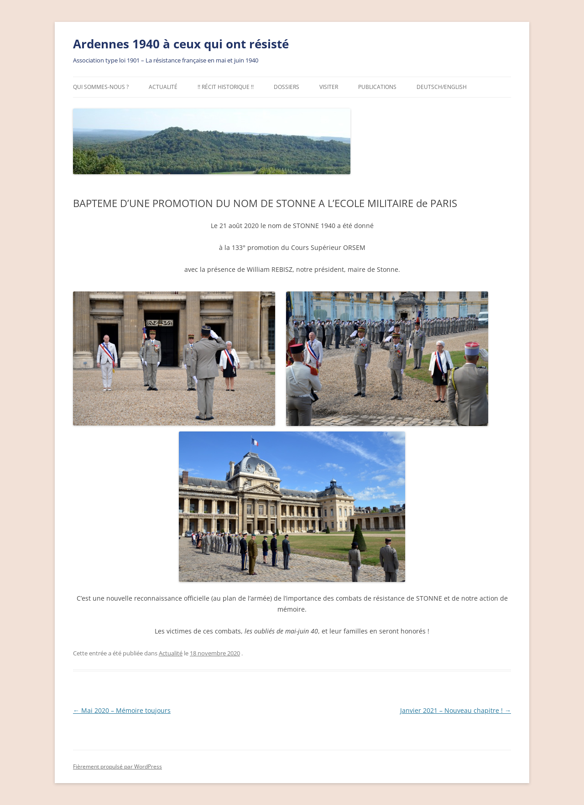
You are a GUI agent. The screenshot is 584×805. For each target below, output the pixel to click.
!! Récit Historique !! (226, 87)
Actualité (163, 87)
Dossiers (286, 87)
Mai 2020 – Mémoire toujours (122, 710)
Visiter (328, 87)
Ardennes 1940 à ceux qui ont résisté (181, 44)
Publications (377, 87)
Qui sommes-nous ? (101, 87)
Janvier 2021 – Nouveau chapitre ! (455, 710)
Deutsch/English (442, 87)
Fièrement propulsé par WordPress (117, 766)
